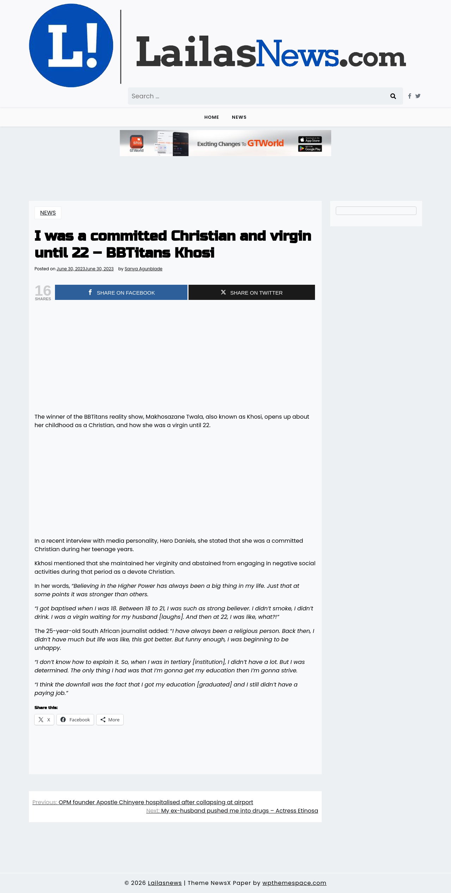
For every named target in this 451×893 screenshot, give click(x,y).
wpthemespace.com (294, 883)
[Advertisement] (175, 357)
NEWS (239, 117)
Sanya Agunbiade (143, 269)
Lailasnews (165, 883)
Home (211, 117)
